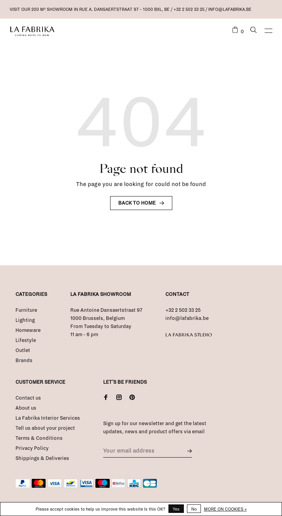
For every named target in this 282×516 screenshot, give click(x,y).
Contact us (28, 398)
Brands (23, 360)
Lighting (25, 320)
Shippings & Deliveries (42, 458)
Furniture (26, 310)
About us (25, 408)
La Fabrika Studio (188, 335)
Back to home (137, 203)
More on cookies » (225, 509)
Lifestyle (25, 340)
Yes (176, 509)
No (194, 509)
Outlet (22, 350)
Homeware (28, 330)
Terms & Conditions (39, 438)
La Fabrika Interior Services (47, 418)
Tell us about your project (45, 428)
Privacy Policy (32, 448)
